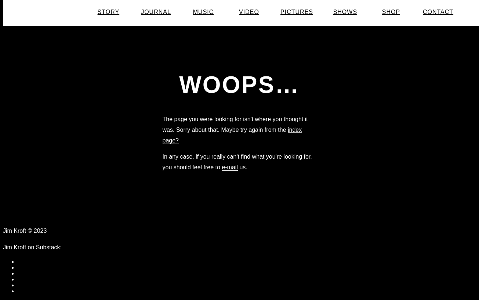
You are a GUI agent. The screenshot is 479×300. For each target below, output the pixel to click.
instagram (30, 291)
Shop (391, 12)
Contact (438, 12)
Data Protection (73, 231)
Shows (345, 12)
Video (249, 12)
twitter (25, 273)
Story (109, 12)
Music (203, 12)
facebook (29, 262)
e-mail (230, 167)
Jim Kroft (54, 12)
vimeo (25, 285)
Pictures (296, 12)
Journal (156, 12)
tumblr (26, 267)
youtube (28, 279)
